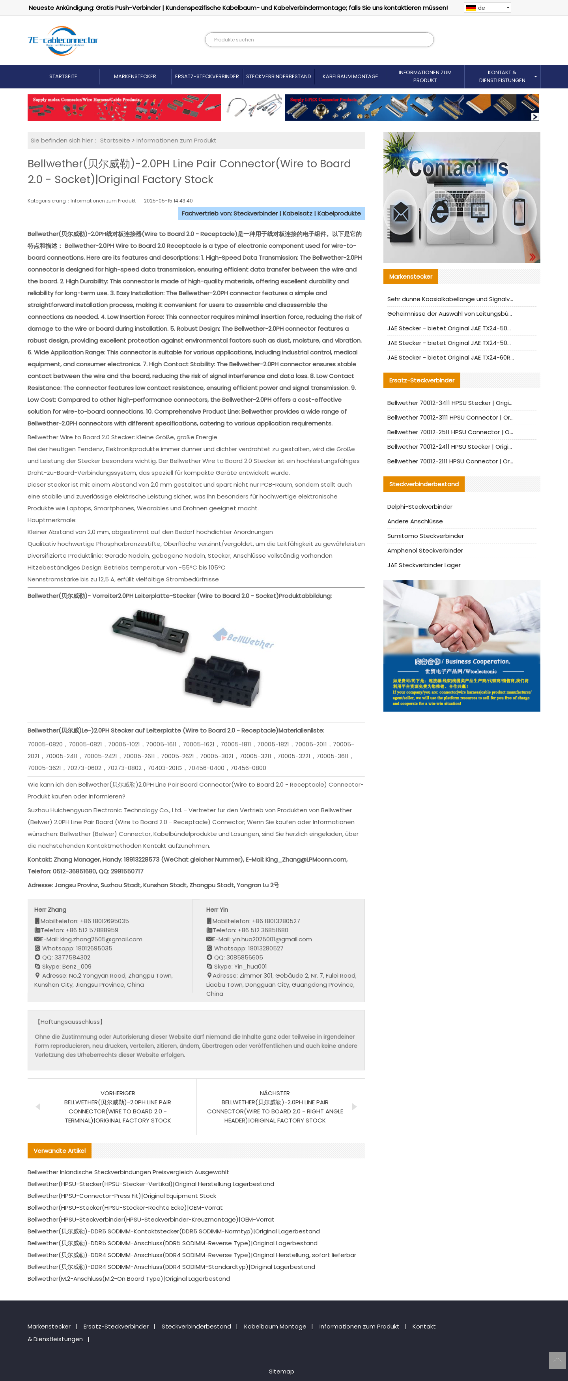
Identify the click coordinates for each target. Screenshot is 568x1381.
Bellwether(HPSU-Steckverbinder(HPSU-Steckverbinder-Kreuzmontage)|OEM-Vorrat (151, 1219)
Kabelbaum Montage (350, 76)
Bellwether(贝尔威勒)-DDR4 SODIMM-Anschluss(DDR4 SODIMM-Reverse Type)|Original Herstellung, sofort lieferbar (192, 1255)
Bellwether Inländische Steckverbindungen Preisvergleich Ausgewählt (128, 1172)
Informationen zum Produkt (425, 76)
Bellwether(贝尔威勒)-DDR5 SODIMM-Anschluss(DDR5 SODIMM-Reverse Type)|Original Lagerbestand (173, 1243)
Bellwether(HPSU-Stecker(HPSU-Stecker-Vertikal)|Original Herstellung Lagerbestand (151, 1184)
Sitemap (281, 1371)
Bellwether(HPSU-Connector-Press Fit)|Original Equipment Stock (122, 1196)
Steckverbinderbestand (278, 76)
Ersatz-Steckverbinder (207, 76)
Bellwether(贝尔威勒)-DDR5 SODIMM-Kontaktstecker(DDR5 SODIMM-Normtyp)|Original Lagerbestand (174, 1231)
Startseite (63, 76)
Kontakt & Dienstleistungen (502, 76)
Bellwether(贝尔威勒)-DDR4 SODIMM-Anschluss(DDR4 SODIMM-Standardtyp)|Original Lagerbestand (171, 1267)
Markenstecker (135, 76)
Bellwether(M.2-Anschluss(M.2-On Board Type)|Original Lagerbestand (129, 1278)
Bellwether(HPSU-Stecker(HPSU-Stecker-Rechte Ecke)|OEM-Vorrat (125, 1207)
